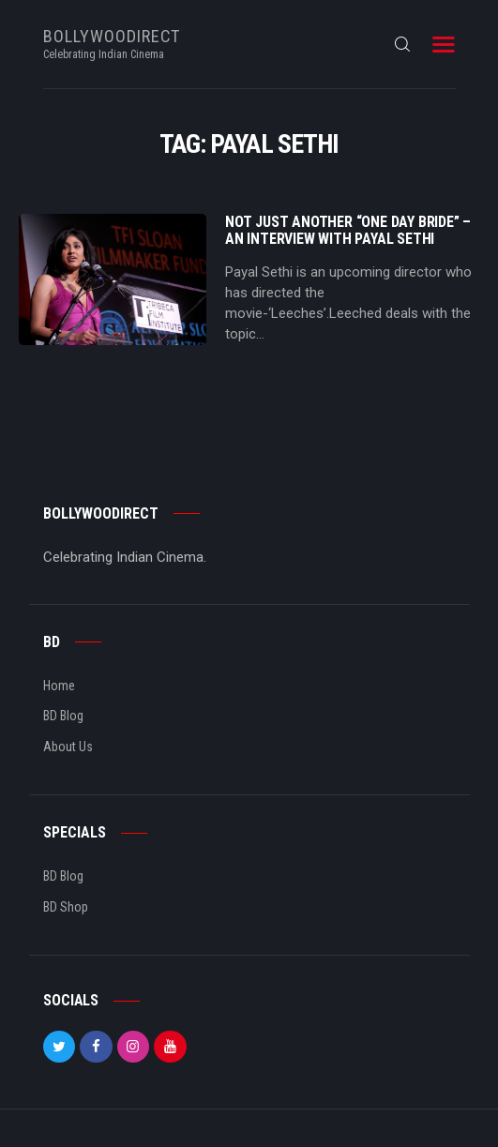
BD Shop (65, 906)
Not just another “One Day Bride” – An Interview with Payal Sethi (348, 231)
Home (59, 685)
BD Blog (63, 715)
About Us (68, 746)
